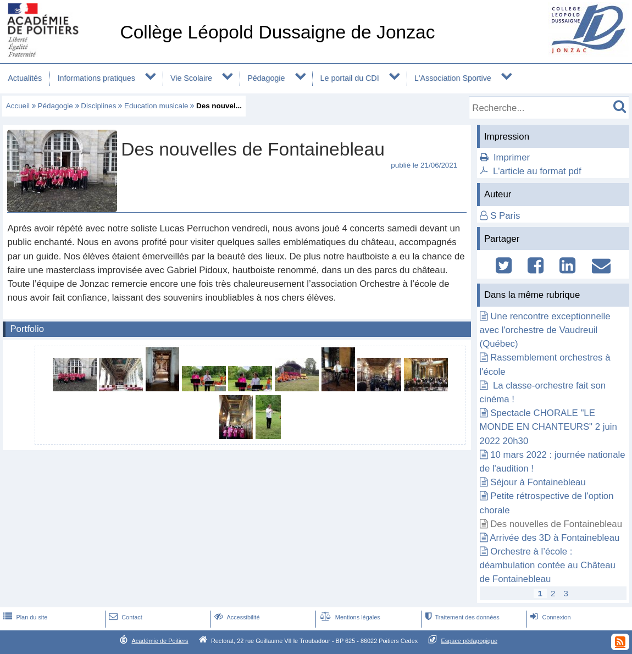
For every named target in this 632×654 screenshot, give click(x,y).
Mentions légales (349, 617)
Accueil (18, 106)
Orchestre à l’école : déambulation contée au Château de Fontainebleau (548, 565)
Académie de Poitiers (159, 640)
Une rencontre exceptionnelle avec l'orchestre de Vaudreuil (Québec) (545, 330)
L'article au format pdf (537, 171)
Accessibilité (236, 617)
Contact (124, 617)
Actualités (25, 78)
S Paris (505, 215)
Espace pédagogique (469, 640)
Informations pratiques (96, 78)
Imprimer (512, 157)
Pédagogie (266, 78)
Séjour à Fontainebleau (538, 482)
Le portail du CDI (349, 78)
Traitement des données (461, 617)
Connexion (549, 617)
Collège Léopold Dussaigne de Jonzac (277, 32)
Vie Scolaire (191, 78)
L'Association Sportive (452, 78)
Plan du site (24, 617)
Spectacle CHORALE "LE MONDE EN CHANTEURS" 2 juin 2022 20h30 (548, 427)
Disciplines (98, 106)
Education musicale (156, 106)
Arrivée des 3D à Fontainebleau (554, 538)
